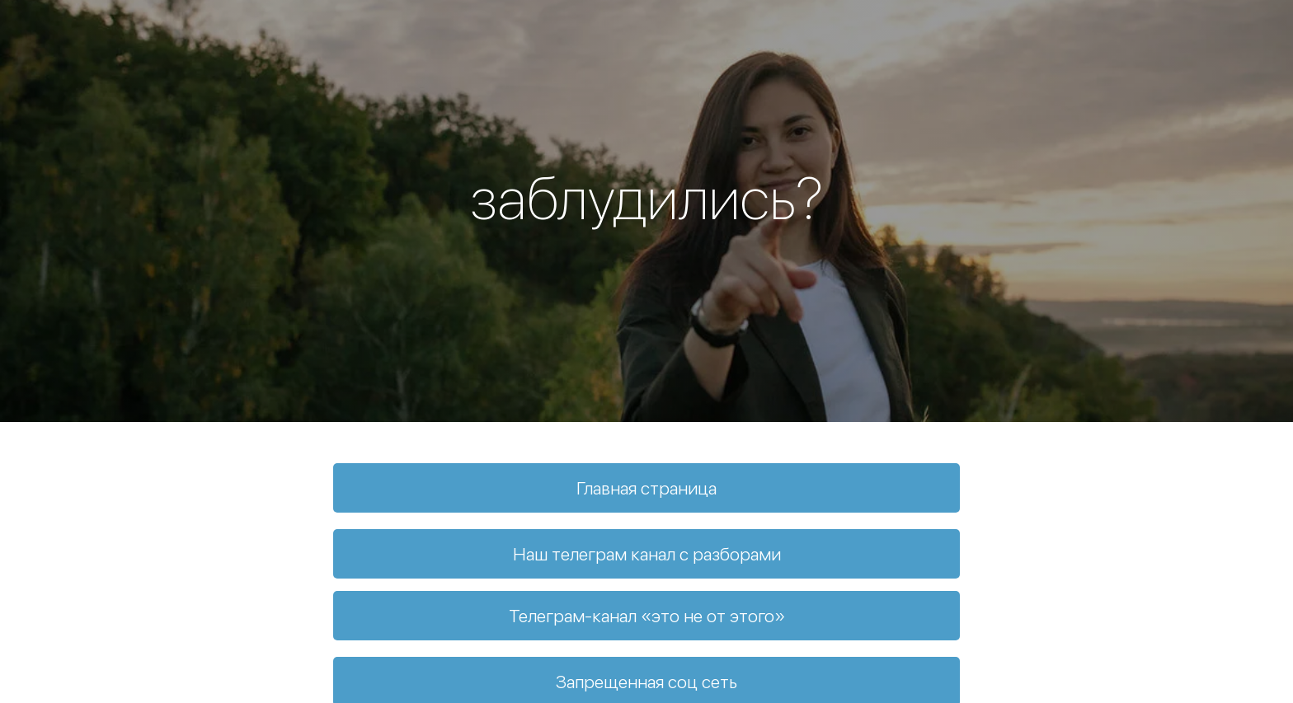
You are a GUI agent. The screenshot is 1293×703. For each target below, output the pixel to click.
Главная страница (646, 488)
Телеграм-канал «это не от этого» (647, 615)
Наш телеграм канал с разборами (647, 554)
